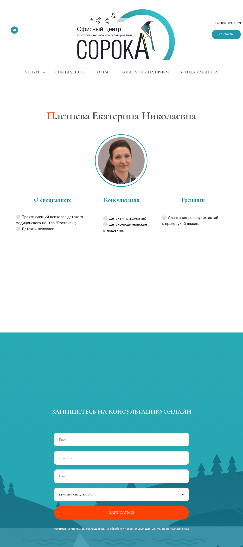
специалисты (71, 72)
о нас (103, 72)
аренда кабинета (198, 72)
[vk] (14, 30)
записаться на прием (145, 72)
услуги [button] (33, 72)
